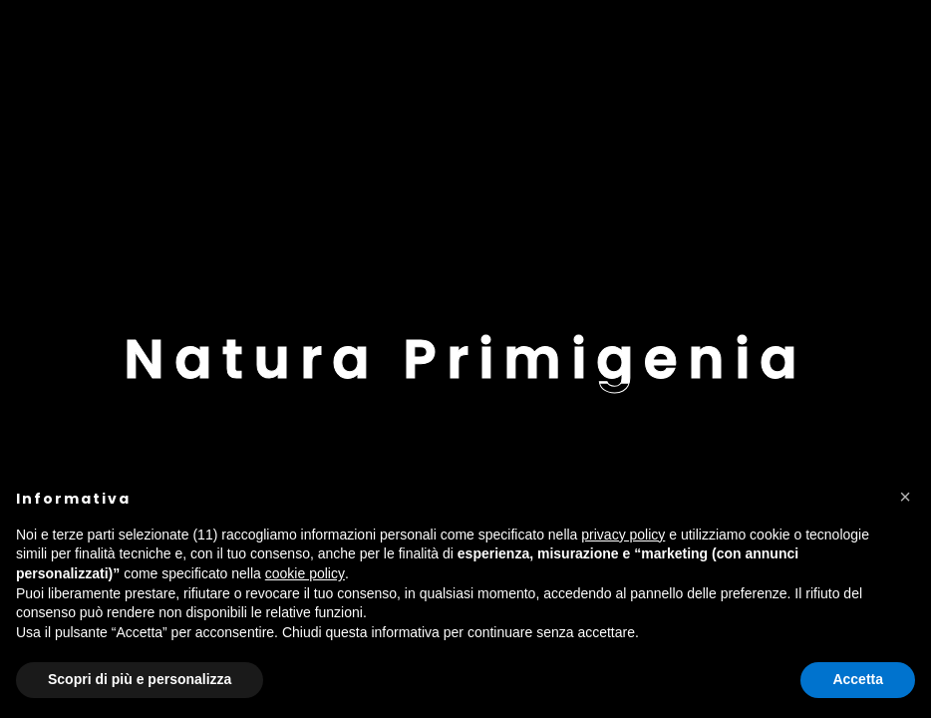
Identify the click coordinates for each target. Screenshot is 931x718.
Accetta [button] (857, 679)
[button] (905, 497)
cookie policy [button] (305, 573)
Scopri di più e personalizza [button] (139, 679)
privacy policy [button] (623, 534)
